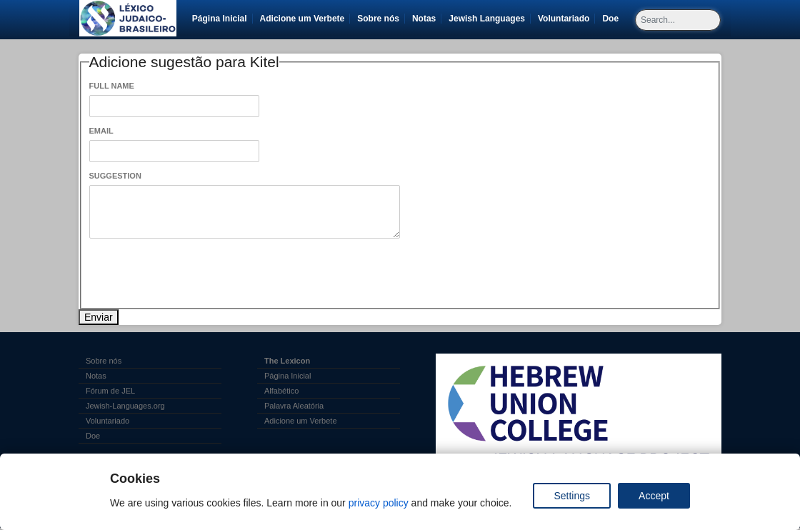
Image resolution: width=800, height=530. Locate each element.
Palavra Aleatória (294, 405)
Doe (613, 19)
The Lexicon (287, 360)
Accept (654, 495)
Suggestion (115, 175)
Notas (424, 19)
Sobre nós (378, 19)
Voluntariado (566, 19)
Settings (572, 495)
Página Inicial (219, 19)
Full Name (111, 85)
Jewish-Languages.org (125, 405)
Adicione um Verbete (302, 19)
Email (101, 130)
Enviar (98, 317)
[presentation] (197, 273)
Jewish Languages (489, 19)
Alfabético (281, 390)
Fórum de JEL (110, 390)
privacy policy (379, 503)
